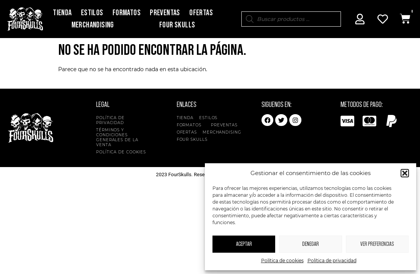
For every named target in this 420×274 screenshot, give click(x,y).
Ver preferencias (377, 244)
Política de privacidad (332, 260)
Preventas (165, 13)
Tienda (62, 13)
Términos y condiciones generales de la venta (117, 137)
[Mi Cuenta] (360, 19)
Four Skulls (177, 25)
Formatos (127, 13)
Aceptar (244, 244)
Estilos (92, 13)
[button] (405, 173)
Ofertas (201, 13)
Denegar (310, 244)
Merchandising (92, 25)
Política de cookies (282, 260)
